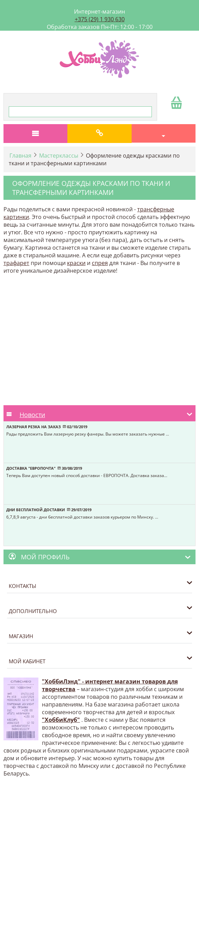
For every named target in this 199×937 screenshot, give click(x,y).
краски (76, 263)
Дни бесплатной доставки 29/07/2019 (48, 509)
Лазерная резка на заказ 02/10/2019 (46, 426)
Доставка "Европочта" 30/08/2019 (44, 468)
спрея (100, 263)
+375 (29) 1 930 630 (100, 19)
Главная (20, 155)
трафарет (16, 263)
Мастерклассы (58, 155)
